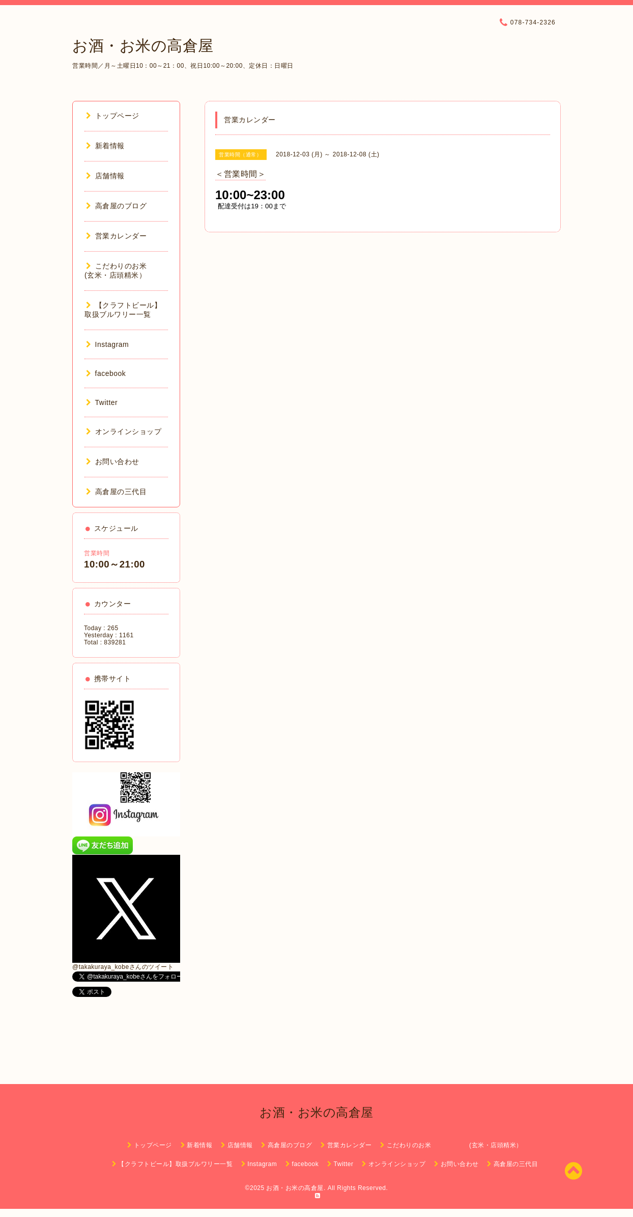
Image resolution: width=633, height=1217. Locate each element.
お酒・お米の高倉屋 (143, 45)
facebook (106, 373)
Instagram (107, 344)
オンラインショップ (123, 431)
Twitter (102, 402)
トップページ (112, 116)
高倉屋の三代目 (116, 492)
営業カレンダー (116, 236)
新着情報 (105, 146)
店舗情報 (105, 176)
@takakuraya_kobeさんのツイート (123, 966)
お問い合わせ (112, 461)
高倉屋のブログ (116, 206)
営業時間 (96, 553)
